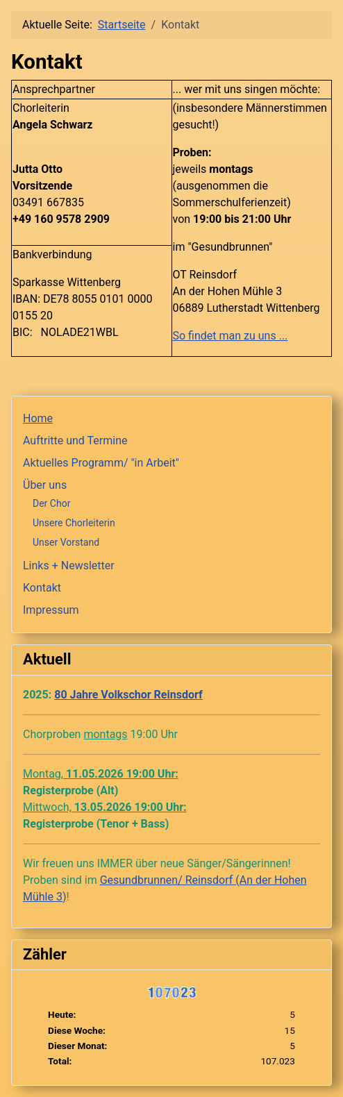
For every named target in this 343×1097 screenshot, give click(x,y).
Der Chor (51, 503)
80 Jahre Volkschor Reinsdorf (128, 694)
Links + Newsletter (69, 565)
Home (38, 418)
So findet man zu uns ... (230, 335)
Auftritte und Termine (75, 440)
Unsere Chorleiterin (74, 522)
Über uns (45, 485)
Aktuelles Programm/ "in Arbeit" (101, 462)
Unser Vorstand (66, 542)
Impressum (51, 610)
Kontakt (42, 587)
